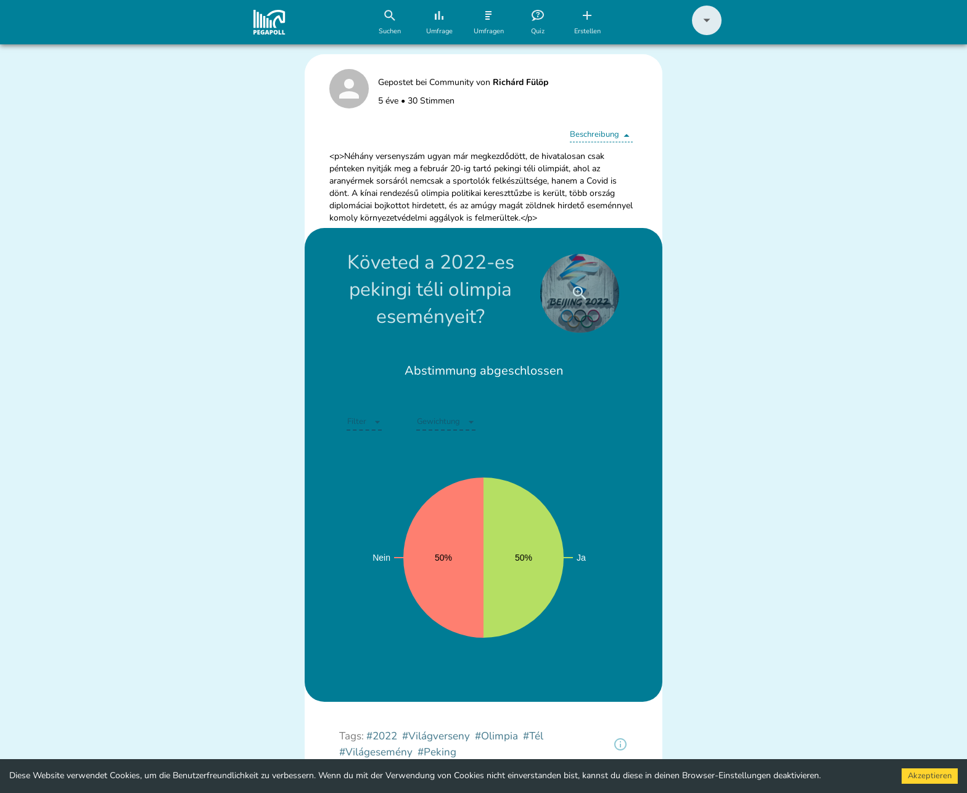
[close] (580, 293)
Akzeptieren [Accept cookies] (930, 775)
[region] (620, 744)
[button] (707, 32)
